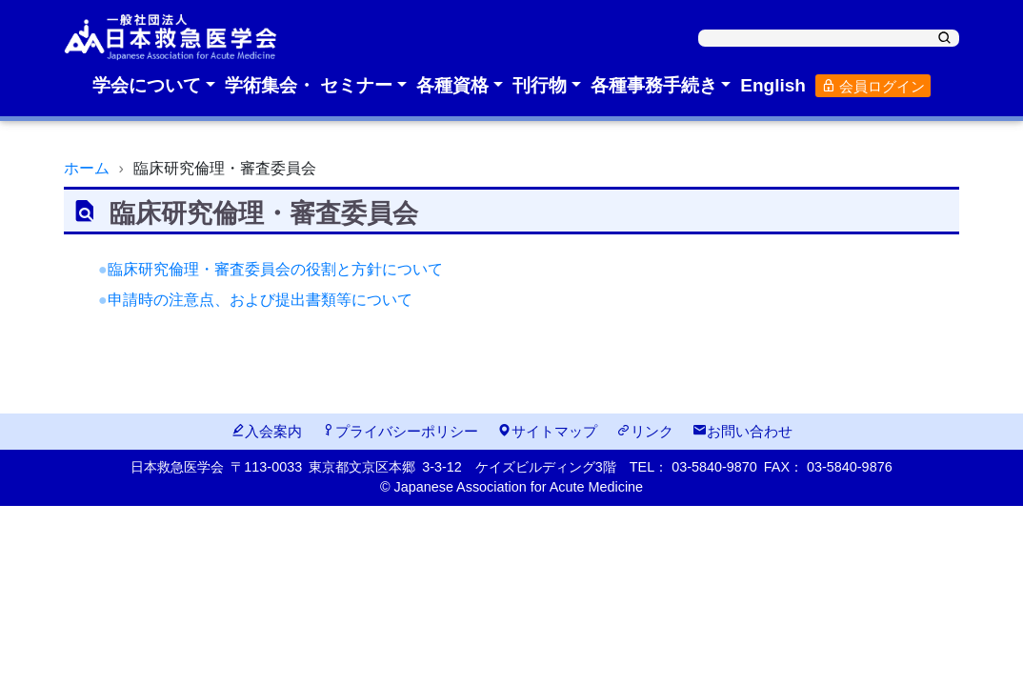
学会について (146, 85)
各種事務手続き (654, 85)
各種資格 (452, 85)
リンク (644, 431)
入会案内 (266, 431)
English (773, 85)
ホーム (87, 168)
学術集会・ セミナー (308, 85)
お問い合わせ (742, 431)
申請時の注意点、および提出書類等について (260, 300)
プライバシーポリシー (399, 431)
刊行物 (539, 85)
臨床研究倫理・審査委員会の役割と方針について (275, 269)
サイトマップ (547, 431)
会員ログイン (873, 86)
